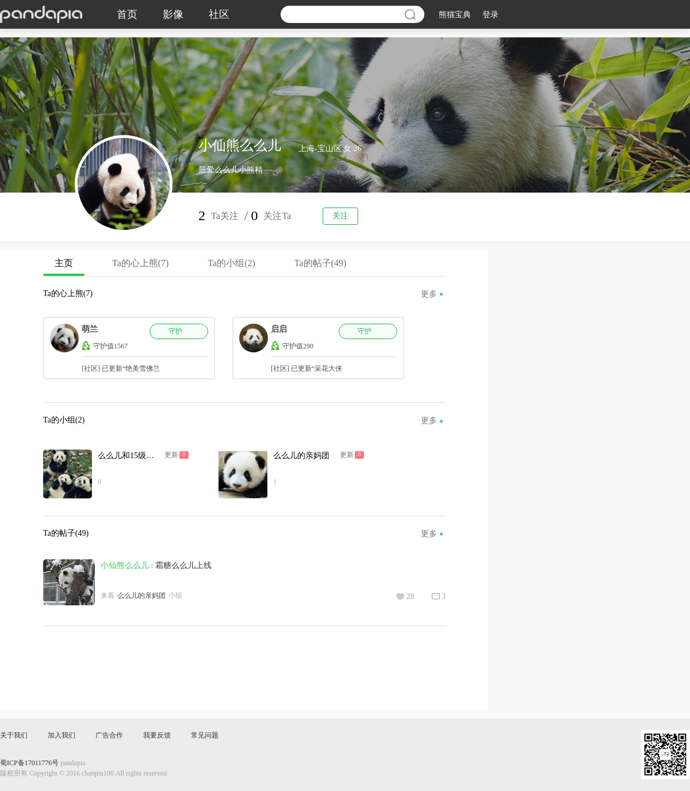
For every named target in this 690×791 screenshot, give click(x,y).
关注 (340, 216)
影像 (173, 14)
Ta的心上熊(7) (140, 263)
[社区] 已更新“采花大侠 (306, 368)
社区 (219, 14)
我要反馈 (157, 735)
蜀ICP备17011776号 (29, 763)
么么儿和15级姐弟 (130, 455)
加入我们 (61, 735)
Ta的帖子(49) (320, 263)
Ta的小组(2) (231, 263)
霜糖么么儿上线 (183, 565)
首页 (127, 14)
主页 (64, 267)
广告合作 (109, 735)
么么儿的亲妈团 (301, 455)
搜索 (410, 14)
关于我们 (14, 735)
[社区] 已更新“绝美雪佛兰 (121, 368)
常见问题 (204, 735)
